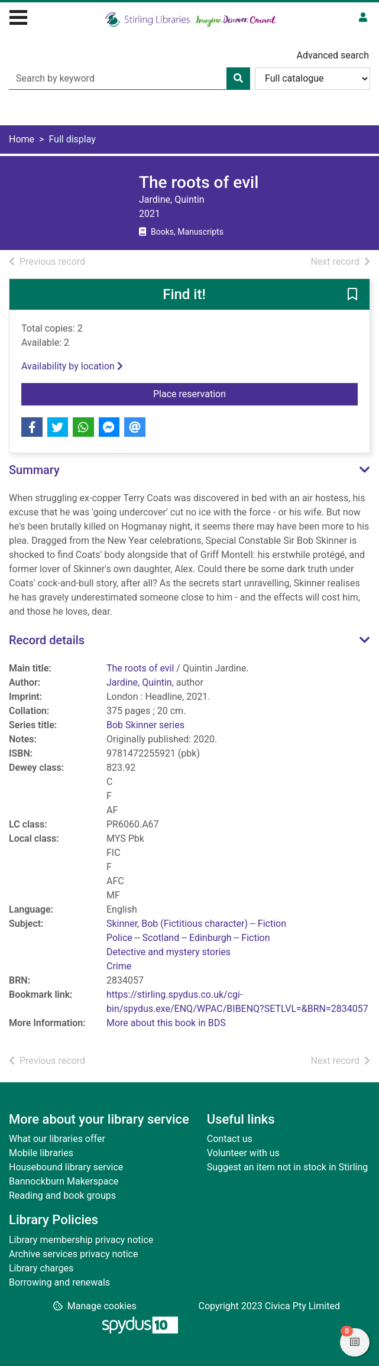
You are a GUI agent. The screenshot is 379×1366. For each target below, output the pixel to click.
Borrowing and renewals (59, 1282)
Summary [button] (34, 470)
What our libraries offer (57, 1138)
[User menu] (363, 17)
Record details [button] (47, 640)
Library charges (41, 1268)
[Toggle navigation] (18, 16)
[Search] (238, 78)
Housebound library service (66, 1167)
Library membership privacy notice (81, 1239)
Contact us (229, 1138)
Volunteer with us (243, 1153)
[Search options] (312, 78)
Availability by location (72, 366)
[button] (352, 295)
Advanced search (333, 55)
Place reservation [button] (230, 393)
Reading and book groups (62, 1195)
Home (21, 139)
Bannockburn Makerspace (63, 1181)
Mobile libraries (41, 1153)
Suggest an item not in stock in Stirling (287, 1167)
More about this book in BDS (166, 1022)
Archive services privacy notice (73, 1254)
